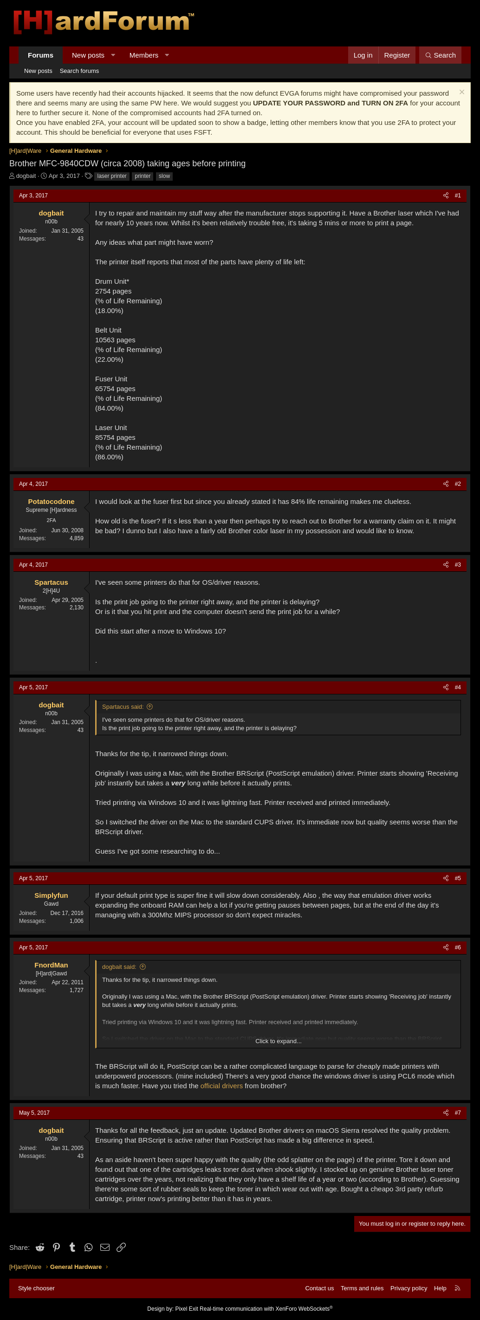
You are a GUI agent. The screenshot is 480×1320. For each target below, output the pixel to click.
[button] (113, 55)
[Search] (440, 55)
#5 (458, 878)
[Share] (446, 195)
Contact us (319, 1288)
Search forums (79, 70)
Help (440, 1288)
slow (164, 176)
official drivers (222, 1086)
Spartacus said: (123, 706)
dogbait (26, 175)
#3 (458, 565)
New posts (88, 55)
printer (142, 176)
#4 (458, 687)
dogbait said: (119, 966)
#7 (458, 1113)
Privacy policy (408, 1288)
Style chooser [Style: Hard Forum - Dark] (36, 1288)
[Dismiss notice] (461, 93)
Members (144, 55)
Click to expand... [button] (278, 1041)
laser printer (111, 176)
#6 (458, 947)
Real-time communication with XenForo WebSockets (266, 1309)
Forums (40, 55)
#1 (458, 195)
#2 (458, 484)
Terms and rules (362, 1288)
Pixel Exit (186, 1309)
